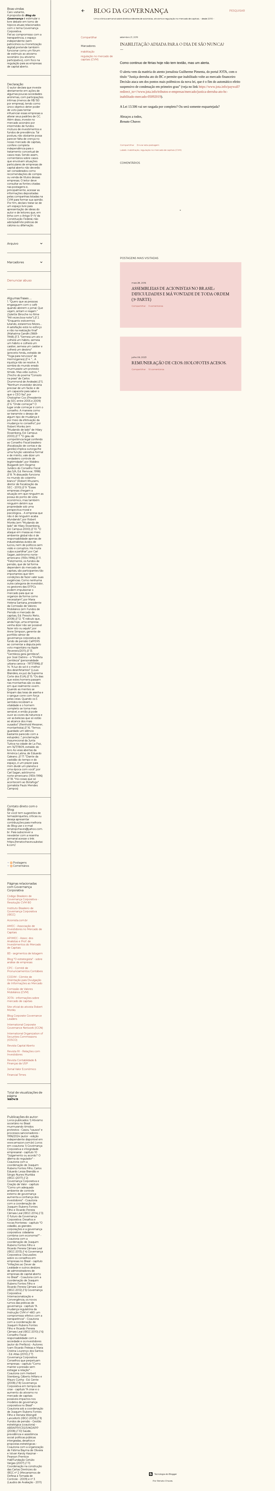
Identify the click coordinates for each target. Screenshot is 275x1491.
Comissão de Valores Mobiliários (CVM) (20, 990)
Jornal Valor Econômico (21, 1069)
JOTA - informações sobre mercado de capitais (23, 999)
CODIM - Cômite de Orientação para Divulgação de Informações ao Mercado (24, 980)
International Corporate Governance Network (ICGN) (25, 1026)
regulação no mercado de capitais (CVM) (97, 58)
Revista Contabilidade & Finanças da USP (21, 1062)
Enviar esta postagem (148, 145)
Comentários (19, 865)
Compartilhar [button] (89, 37)
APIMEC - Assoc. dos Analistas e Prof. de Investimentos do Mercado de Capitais (24, 943)
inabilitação (88, 51)
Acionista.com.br (17, 920)
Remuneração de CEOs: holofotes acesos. (179, 362)
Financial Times (16, 1074)
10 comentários (156, 369)
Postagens (18, 862)
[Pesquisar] (237, 10)
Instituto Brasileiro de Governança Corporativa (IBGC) (22, 911)
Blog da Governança (131, 10)
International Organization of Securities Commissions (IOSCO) (25, 1037)
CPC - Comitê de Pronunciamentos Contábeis (25, 969)
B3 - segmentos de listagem (25, 953)
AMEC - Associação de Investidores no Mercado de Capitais (24, 929)
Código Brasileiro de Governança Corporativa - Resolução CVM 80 (22, 899)
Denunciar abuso (19, 280)
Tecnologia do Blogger (163, 1474)
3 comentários (155, 306)
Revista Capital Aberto (21, 1045)
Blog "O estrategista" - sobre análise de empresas (24, 961)
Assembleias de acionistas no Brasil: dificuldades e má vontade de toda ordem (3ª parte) (180, 294)
